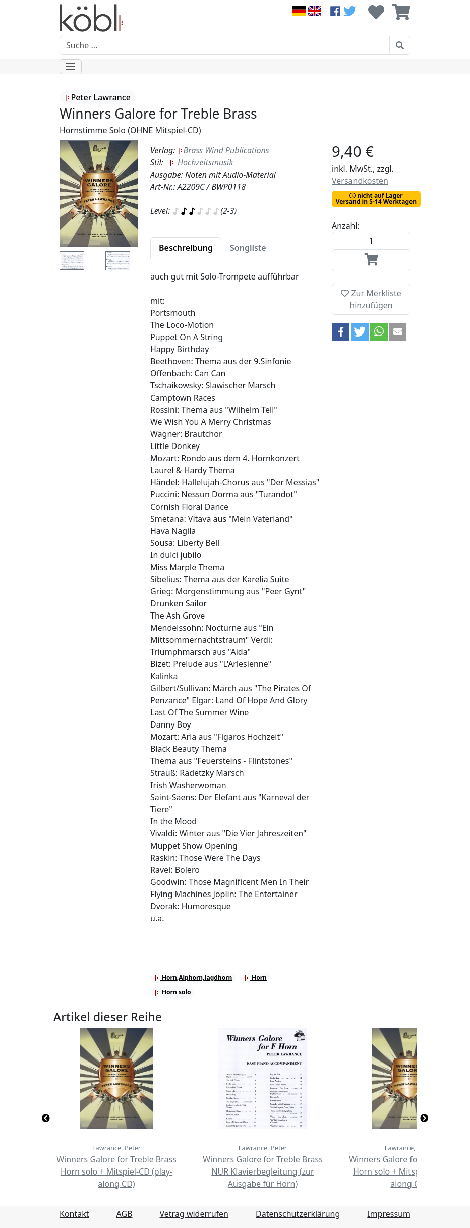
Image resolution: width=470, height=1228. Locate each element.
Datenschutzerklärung (298, 1213)
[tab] (185, 247)
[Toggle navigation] (71, 66)
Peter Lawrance (97, 97)
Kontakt (74, 1213)
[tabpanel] (235, 603)
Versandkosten (360, 180)
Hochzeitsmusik (201, 162)
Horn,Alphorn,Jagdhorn (193, 977)
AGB (124, 1213)
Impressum (388, 1213)
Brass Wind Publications (223, 150)
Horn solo (172, 992)
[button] (340, 332)
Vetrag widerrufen (194, 1213)
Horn (255, 977)
